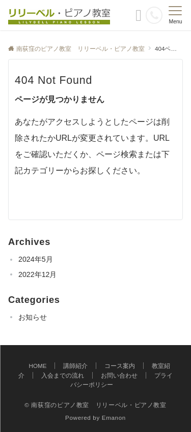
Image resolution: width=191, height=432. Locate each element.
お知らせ (32, 317)
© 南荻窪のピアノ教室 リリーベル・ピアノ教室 (95, 405)
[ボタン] (138, 18)
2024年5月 (35, 259)
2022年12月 (37, 274)
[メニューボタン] (175, 15)
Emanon (114, 417)
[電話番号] (154, 15)
